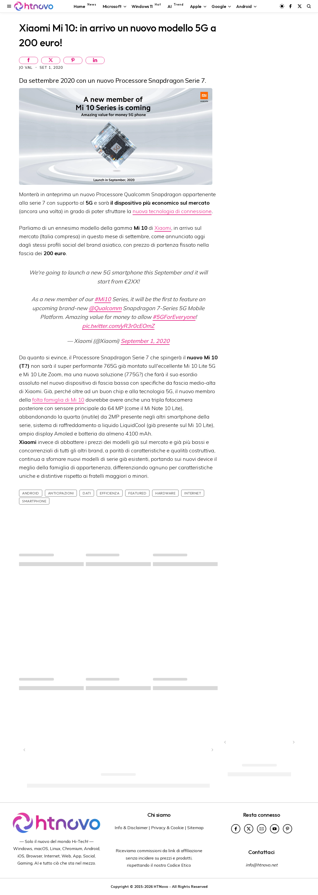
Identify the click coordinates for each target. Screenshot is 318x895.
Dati (87, 493)
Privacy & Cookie (167, 827)
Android (30, 493)
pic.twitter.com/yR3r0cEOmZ (118, 325)
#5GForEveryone (174, 316)
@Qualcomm (105, 308)
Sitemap (195, 827)
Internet (192, 493)
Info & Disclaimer (131, 827)
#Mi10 (103, 299)
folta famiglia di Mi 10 (58, 399)
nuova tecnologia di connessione (172, 211)
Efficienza (109, 493)
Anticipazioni (61, 493)
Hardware (165, 493)
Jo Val (26, 67)
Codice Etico (179, 865)
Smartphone (34, 501)
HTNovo (161, 886)
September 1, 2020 (145, 340)
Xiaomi (163, 227)
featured (137, 493)
